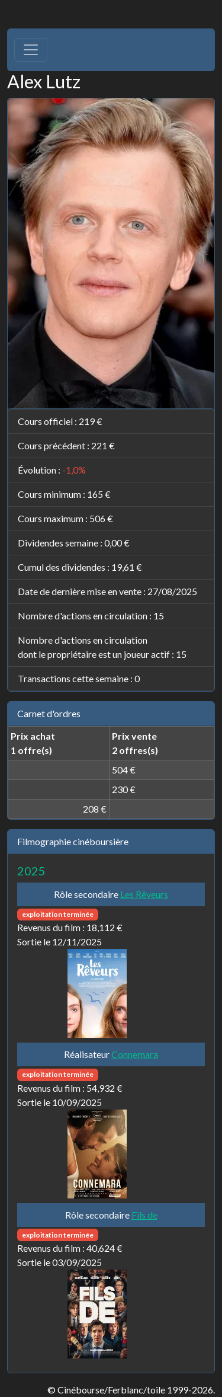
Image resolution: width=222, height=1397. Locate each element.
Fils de (144, 1214)
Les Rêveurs (144, 894)
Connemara (134, 1054)
